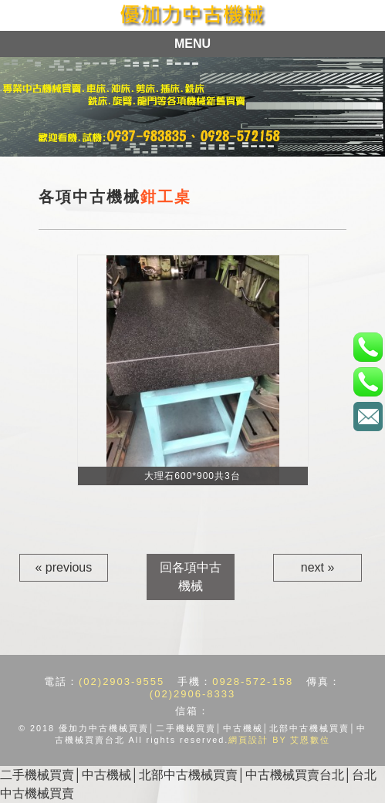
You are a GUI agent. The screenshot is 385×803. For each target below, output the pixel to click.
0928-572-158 (252, 681)
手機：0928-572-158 (367, 381)
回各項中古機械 (190, 576)
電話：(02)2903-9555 (367, 346)
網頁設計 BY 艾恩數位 (279, 739)
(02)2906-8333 (192, 694)
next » (318, 567)
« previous (63, 567)
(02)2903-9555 (121, 681)
